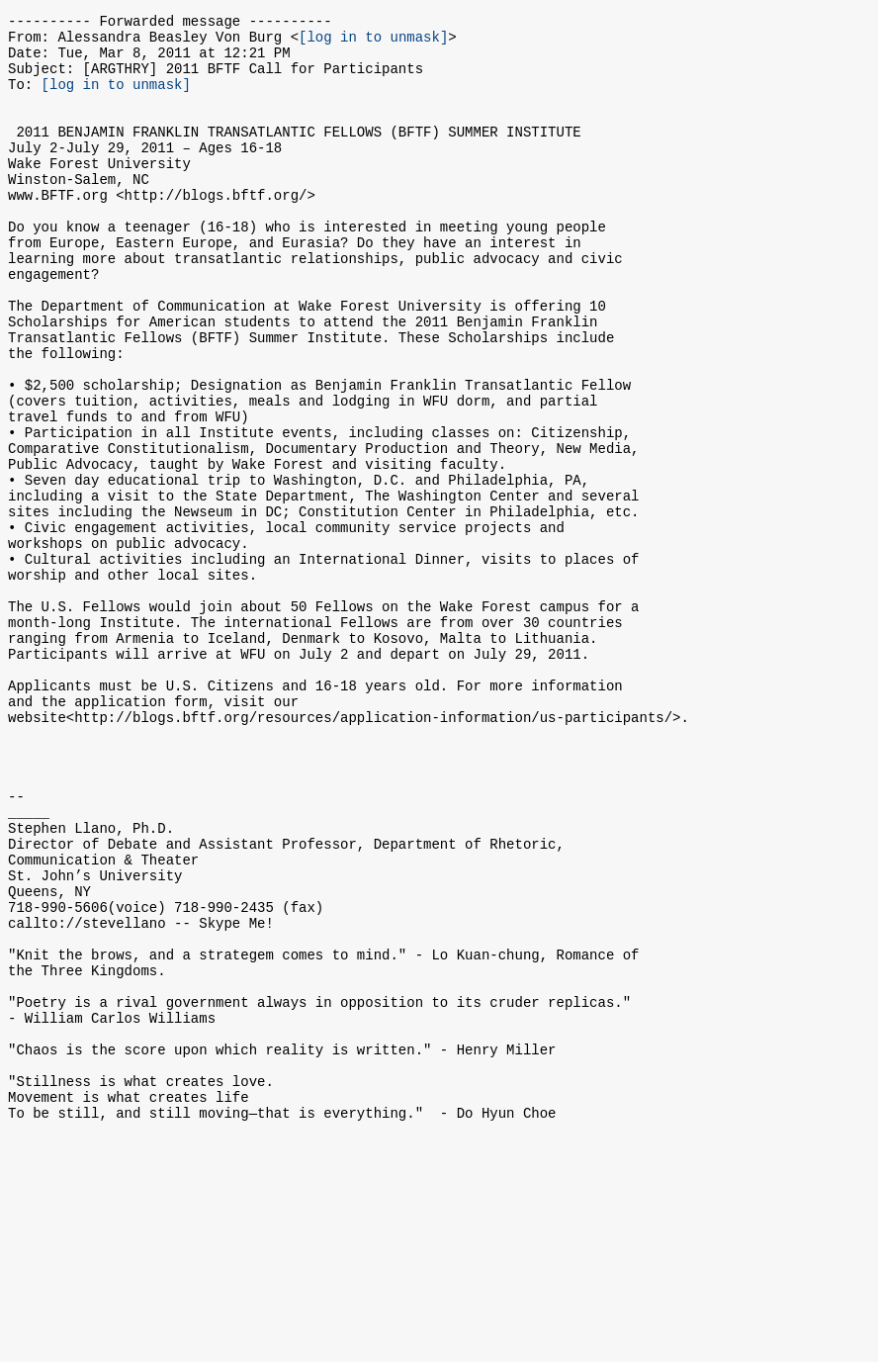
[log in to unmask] (373, 42)
